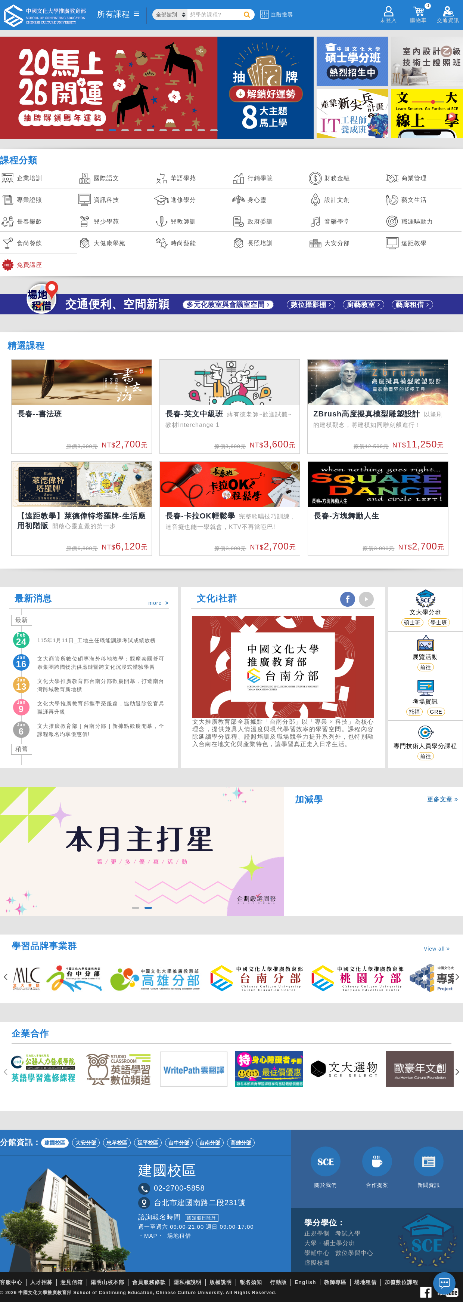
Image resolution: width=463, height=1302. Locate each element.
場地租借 (179, 1235)
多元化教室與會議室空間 (228, 304)
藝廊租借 (412, 304)
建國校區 (54, 1143)
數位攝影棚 (311, 304)
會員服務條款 (149, 1282)
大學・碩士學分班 (329, 1243)
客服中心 (11, 1282)
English (305, 1282)
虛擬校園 (317, 1262)
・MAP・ (151, 1235)
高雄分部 (240, 1143)
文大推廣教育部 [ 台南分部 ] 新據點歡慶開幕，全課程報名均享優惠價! (100, 730)
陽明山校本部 (107, 1282)
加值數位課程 (401, 1282)
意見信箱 (71, 1282)
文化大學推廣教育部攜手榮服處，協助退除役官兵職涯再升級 (100, 708)
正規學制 (317, 1233)
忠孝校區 (116, 1143)
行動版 (278, 1282)
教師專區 (335, 1282)
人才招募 (41, 1282)
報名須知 (251, 1282)
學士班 (439, 622)
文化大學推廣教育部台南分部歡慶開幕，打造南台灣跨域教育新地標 (100, 685)
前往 (425, 667)
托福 (414, 712)
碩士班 (412, 622)
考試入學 (348, 1233)
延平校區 (147, 1143)
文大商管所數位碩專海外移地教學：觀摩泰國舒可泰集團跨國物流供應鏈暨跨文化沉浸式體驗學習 (100, 663)
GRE (436, 712)
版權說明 (220, 1282)
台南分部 (209, 1143)
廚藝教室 (363, 304)
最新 (21, 620)
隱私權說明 (188, 1282)
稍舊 (21, 749)
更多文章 (442, 799)
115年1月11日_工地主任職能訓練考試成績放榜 (96, 640)
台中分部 (178, 1143)
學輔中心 (317, 1253)
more (158, 603)
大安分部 (85, 1143)
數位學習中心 (354, 1253)
